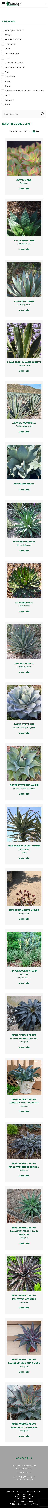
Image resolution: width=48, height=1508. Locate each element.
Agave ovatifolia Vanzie (24, 785)
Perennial (8, 76)
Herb (5, 58)
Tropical (7, 100)
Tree (5, 95)
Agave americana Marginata (24, 362)
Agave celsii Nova (24, 483)
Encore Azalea (11, 39)
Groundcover (10, 53)
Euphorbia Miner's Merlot (24, 909)
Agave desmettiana (24, 541)
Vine (5, 104)
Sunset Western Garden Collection (22, 90)
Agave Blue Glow (24, 301)
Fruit (5, 48)
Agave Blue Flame (24, 240)
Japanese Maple (12, 62)
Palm (5, 72)
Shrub (6, 86)
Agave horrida (24, 602)
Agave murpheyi (24, 663)
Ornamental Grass (13, 67)
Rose (6, 81)
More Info (24, 188)
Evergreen (8, 44)
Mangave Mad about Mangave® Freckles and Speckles (24, 1231)
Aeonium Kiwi (24, 179)
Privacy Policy (32, 1504)
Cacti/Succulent (12, 30)
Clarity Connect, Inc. (32, 1491)
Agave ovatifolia (24, 724)
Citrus (6, 34)
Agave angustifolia (24, 422)
